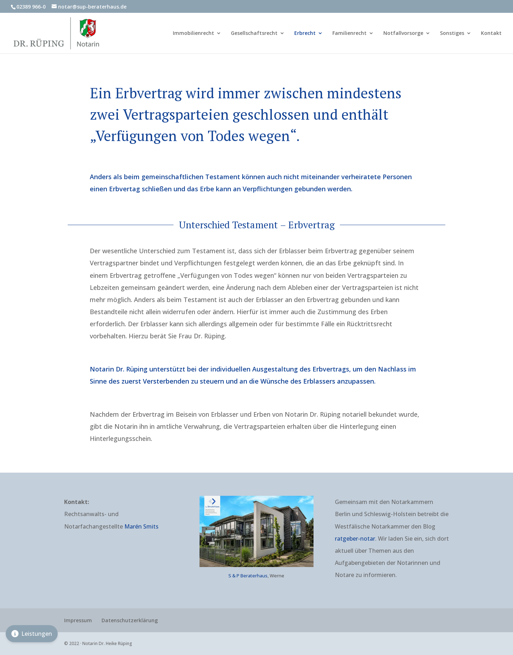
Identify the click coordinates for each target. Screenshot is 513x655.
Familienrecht (349, 33)
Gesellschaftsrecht (254, 33)
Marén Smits (141, 526)
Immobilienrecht (193, 33)
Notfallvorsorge (403, 33)
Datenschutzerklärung (130, 620)
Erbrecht (305, 33)
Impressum (78, 620)
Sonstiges (452, 33)
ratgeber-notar (355, 538)
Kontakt (491, 33)
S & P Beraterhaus (248, 575)
